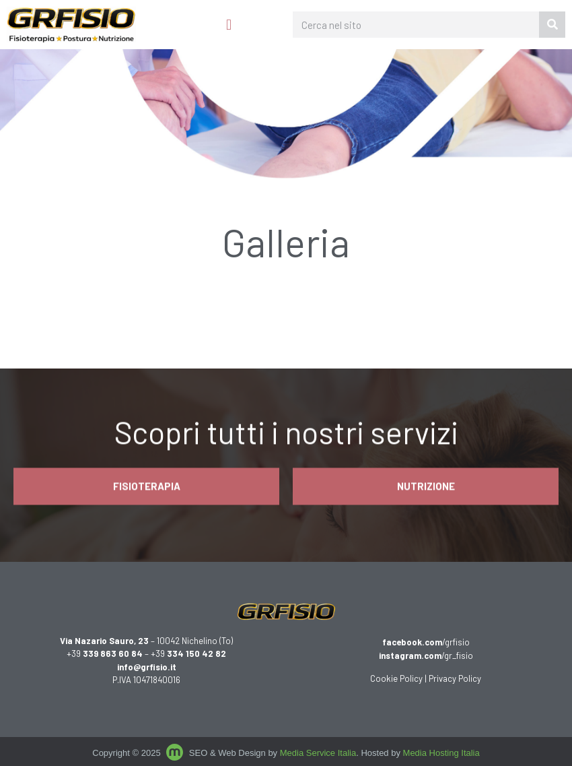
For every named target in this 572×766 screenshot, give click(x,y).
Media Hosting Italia (441, 753)
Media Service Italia (318, 753)
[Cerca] (552, 24)
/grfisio (426, 642)
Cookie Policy (396, 678)
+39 (105, 653)
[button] (228, 24)
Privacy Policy (455, 678)
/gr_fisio (426, 655)
